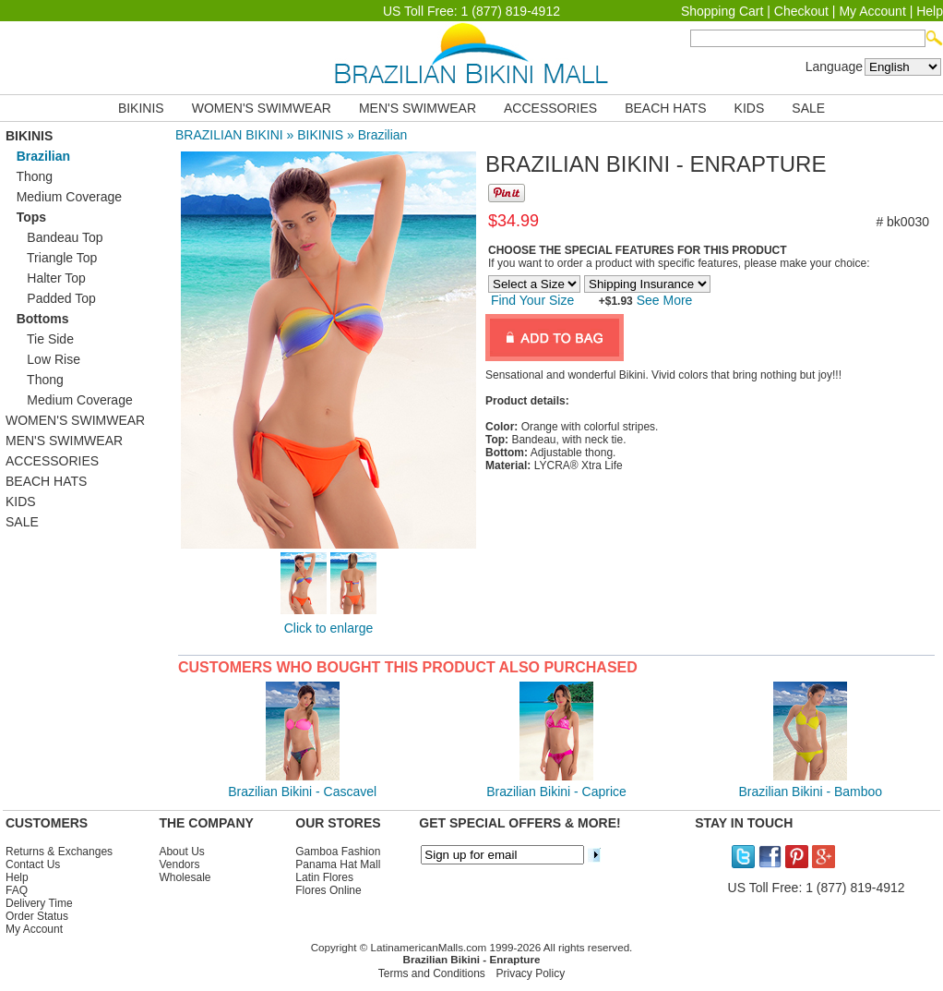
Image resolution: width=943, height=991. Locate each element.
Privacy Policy (531, 973)
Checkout (801, 11)
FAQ (17, 890)
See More (663, 300)
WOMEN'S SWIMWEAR (261, 108)
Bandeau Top (54, 237)
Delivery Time (39, 903)
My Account (872, 11)
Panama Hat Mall (337, 864)
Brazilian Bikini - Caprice (556, 791)
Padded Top (51, 298)
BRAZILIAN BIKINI (229, 134)
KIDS (749, 108)
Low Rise (43, 359)
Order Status (37, 916)
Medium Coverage (64, 196)
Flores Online (328, 890)
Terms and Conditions (431, 973)
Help (929, 11)
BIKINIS (141, 108)
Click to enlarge (329, 628)
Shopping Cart (722, 11)
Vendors (179, 864)
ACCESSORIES (550, 108)
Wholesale (184, 877)
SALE (808, 108)
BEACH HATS (665, 108)
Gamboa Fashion (337, 851)
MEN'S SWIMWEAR (417, 108)
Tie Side (40, 339)
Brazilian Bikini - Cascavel (302, 791)
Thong (29, 176)
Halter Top (46, 278)
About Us (181, 851)
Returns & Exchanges (59, 851)
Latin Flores (324, 877)
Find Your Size (532, 300)
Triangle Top (51, 257)
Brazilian (383, 134)
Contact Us (33, 864)
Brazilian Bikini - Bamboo (811, 791)
